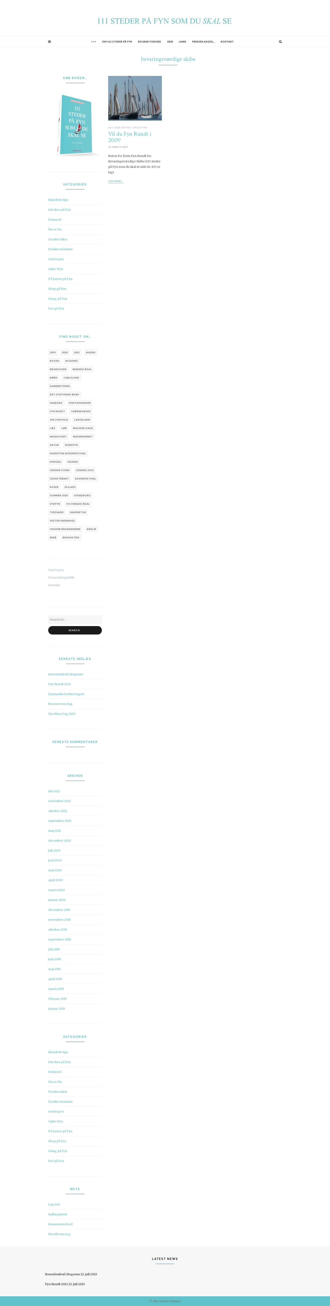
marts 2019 (56, 989)
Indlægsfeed (57, 1214)
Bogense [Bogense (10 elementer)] (71, 360)
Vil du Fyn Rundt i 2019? (129, 137)
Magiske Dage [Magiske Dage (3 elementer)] (83, 428)
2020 (170, 41)
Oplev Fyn (55, 269)
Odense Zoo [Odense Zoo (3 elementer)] (85, 470)
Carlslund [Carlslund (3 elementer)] (71, 377)
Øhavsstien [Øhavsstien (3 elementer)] (71, 537)
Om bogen (56, 259)
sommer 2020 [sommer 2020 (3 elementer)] (59, 495)
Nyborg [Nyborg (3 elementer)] (55, 461)
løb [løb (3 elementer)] (64, 428)
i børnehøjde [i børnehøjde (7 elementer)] (81, 411)
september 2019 (59, 939)
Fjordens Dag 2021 (62, 714)
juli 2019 (54, 949)
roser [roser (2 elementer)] (54, 487)
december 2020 (59, 840)
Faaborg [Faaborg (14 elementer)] (56, 402)
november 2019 (59, 920)
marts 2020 (56, 890)
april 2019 (55, 979)
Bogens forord (149, 41)
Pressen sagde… (203, 41)
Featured (54, 219)
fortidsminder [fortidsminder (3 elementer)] (80, 402)
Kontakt (227, 41)
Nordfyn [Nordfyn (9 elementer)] (71, 445)
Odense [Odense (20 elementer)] (72, 461)
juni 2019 (54, 959)
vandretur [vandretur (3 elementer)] (78, 512)
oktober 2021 (57, 811)
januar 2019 (56, 1009)
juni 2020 (55, 860)
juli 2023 (54, 791)
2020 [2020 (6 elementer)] (65, 352)
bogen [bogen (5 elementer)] (54, 360)
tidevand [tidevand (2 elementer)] (57, 512)
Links (182, 41)
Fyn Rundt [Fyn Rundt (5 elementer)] (57, 411)
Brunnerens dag (60, 704)
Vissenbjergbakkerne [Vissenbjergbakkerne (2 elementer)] (65, 529)
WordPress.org (59, 1234)
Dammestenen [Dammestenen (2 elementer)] (60, 386)
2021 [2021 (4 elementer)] (77, 352)
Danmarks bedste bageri (66, 694)
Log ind (54, 1204)
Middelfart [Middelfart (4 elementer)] (58, 436)
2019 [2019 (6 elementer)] (53, 352)
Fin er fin (55, 229)
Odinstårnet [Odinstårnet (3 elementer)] (59, 478)
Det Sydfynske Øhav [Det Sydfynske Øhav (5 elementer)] (64, 394)
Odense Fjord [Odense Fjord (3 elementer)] (60, 470)
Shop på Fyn (57, 289)
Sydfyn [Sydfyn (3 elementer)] (55, 503)
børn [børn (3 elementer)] (53, 377)
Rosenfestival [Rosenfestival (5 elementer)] (85, 478)
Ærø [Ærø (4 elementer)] (53, 537)
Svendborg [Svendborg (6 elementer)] (82, 495)
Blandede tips (58, 200)
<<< (93, 41)
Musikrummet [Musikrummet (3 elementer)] (83, 436)
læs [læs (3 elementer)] (52, 428)
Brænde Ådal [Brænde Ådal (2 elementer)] (82, 369)
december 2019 (59, 910)
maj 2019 (54, 969)
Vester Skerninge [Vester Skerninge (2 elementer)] (62, 520)
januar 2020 (57, 900)
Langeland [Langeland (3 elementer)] (82, 419)
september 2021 (59, 821)
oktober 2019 (57, 929)
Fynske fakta (57, 239)
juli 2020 (54, 850)
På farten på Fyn (60, 279)
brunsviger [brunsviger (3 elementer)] (58, 369)
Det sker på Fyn (59, 210)
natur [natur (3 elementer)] (54, 445)
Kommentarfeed (60, 1224)
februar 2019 (57, 999)
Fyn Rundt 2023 (59, 684)
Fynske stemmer (60, 249)
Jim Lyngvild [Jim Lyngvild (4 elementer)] (59, 419)
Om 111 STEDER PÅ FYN (117, 41)
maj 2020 (54, 870)
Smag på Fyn (57, 299)
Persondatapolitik (61, 577)
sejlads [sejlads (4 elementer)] (70, 487)
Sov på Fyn (56, 308)
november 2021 (59, 801)
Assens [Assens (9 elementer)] (91, 352)
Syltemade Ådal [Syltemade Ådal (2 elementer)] (78, 503)
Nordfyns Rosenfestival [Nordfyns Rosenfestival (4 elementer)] (68, 453)
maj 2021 (54, 831)
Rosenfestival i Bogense (65, 674)
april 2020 (55, 880)
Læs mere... (115, 181)
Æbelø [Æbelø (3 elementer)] (91, 529)
